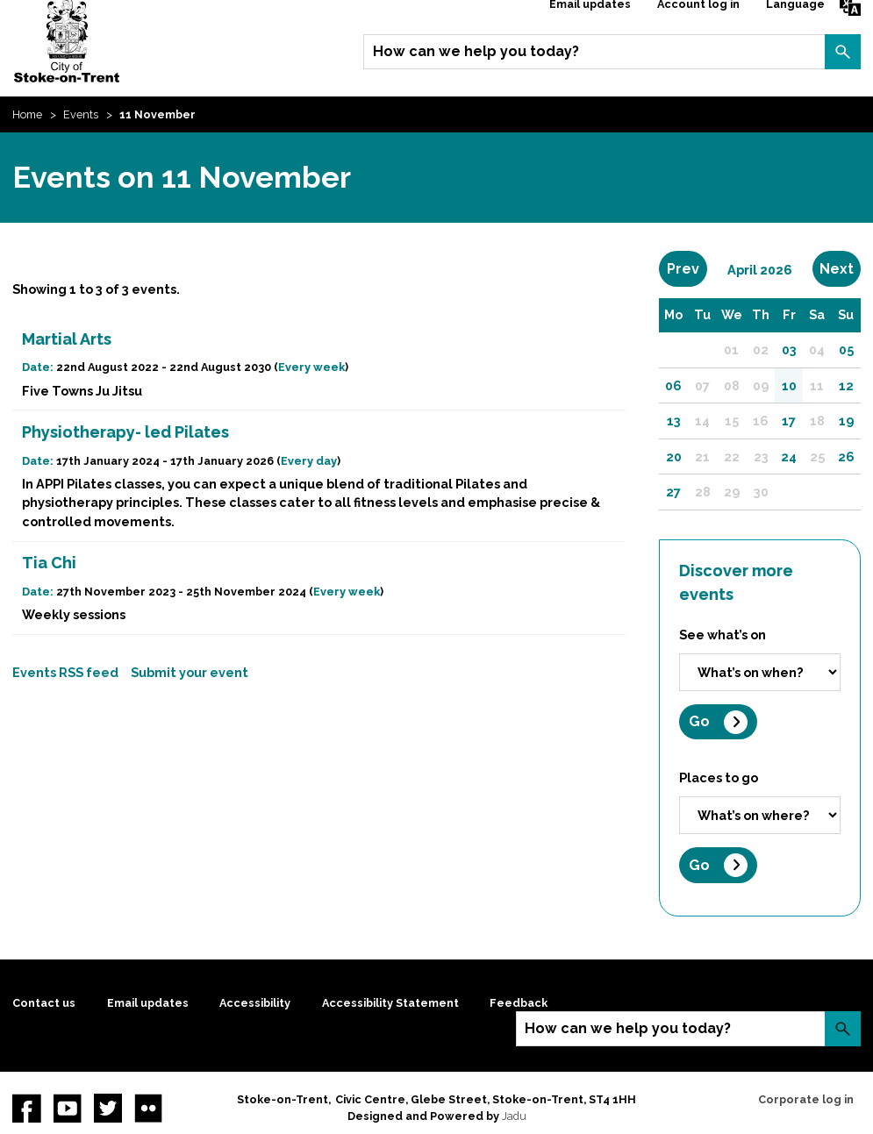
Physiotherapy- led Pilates (125, 432)
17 (789, 420)
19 (846, 420)
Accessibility (254, 1002)
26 (846, 456)
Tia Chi (49, 562)
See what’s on (722, 634)
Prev (687, 268)
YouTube (68, 1108)
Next (840, 268)
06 (673, 385)
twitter (108, 1108)
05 (846, 349)
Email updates (148, 1002)
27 (673, 491)
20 (674, 456)
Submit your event (189, 672)
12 (846, 385)
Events (80, 114)
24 (789, 456)
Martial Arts (66, 339)
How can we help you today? (476, 51)
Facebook (26, 1108)
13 (674, 420)
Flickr (148, 1108)
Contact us (43, 1002)
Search (842, 51)
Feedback (518, 1002)
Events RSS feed (65, 672)
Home (27, 114)
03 (789, 349)
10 (789, 385)
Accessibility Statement (390, 1002)
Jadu (514, 1116)
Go (699, 721)
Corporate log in (806, 1099)
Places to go (718, 777)
